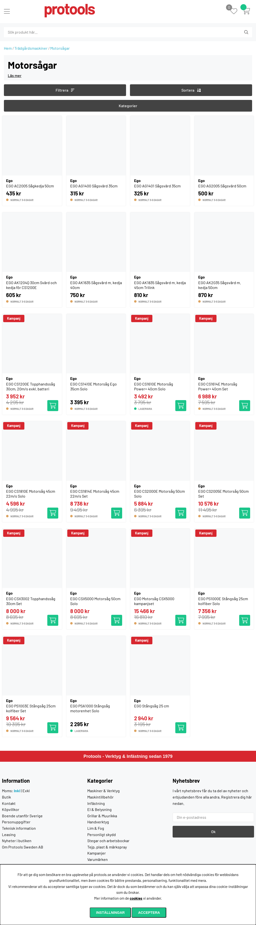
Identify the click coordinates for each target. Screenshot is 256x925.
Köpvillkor (10, 809)
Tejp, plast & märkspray (107, 847)
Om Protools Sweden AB (22, 847)
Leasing (9, 834)
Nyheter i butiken (16, 840)
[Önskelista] (236, 11)
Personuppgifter (16, 821)
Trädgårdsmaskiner (31, 48)
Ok (213, 831)
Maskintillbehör (100, 797)
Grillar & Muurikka (102, 815)
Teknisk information (19, 828)
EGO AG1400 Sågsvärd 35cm (94, 185)
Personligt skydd (101, 834)
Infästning (96, 803)
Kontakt (9, 803)
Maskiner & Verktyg (103, 790)
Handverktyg (98, 821)
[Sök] (30, 32)
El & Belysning (99, 809)
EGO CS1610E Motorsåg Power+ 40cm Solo (153, 386)
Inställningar (110, 913)
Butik (6, 797)
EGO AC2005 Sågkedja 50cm (30, 185)
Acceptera (149, 913)
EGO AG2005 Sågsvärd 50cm (222, 185)
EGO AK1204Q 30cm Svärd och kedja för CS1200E (31, 285)
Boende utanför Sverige (22, 815)
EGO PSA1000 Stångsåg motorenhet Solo (90, 708)
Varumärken (97, 859)
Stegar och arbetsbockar (108, 840)
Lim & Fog (95, 828)
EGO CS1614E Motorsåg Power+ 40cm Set (217, 386)
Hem (8, 48)
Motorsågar (60, 48)
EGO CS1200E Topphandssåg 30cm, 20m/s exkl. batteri (30, 386)
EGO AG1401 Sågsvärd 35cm (157, 185)
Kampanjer (96, 853)
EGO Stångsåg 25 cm (151, 705)
